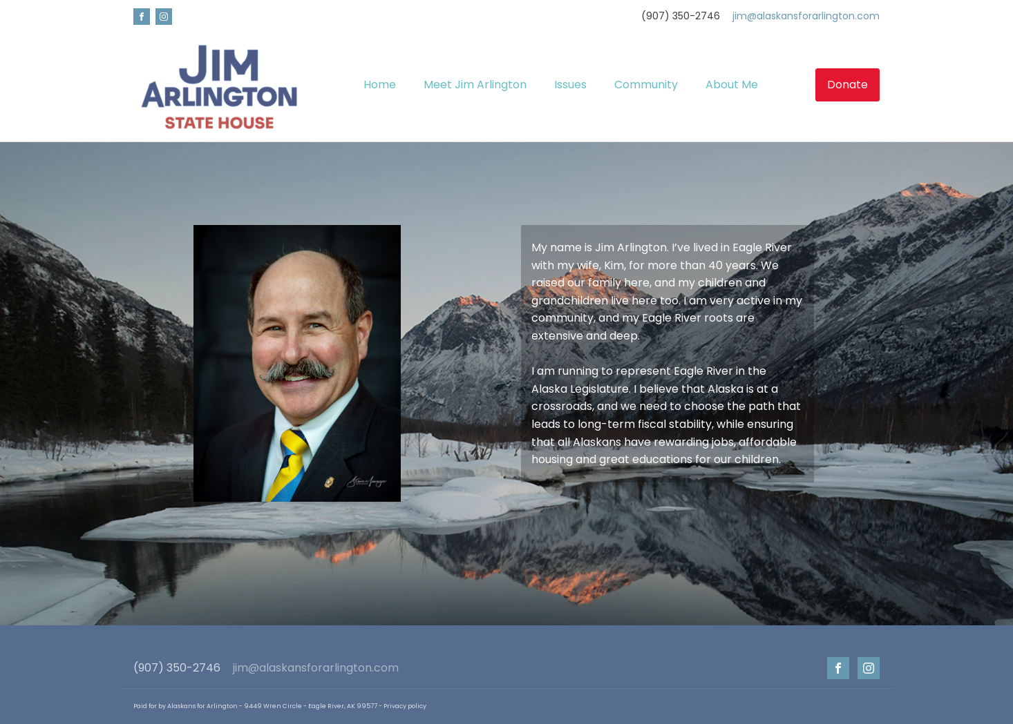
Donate (847, 84)
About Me (732, 84)
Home (379, 84)
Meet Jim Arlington (475, 84)
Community (646, 84)
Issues (570, 84)
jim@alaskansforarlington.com (806, 16)
